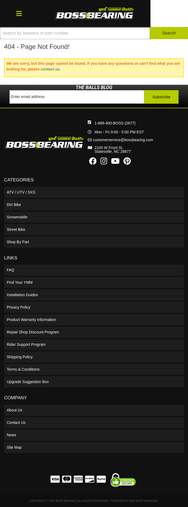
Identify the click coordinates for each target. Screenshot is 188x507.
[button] (94, 33)
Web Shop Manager (143, 500)
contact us (50, 69)
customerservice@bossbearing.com (123, 140)
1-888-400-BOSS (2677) (115, 123)
